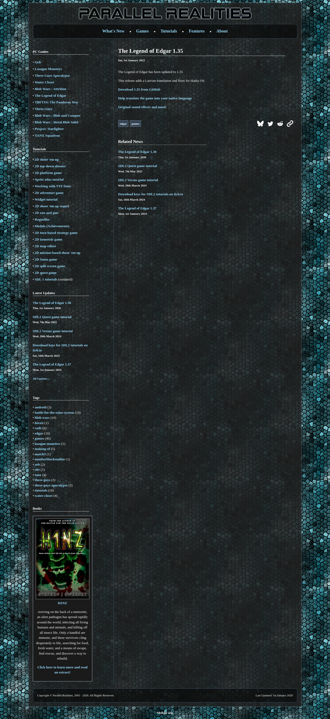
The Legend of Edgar (50, 96)
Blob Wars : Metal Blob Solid (56, 122)
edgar (39, 433)
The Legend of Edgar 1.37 (52, 364)
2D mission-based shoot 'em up (57, 253)
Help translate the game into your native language (155, 98)
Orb (38, 62)
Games (142, 31)
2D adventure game (49, 193)
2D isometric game (48, 239)
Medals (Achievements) (52, 226)
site (37, 470)
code (38, 428)
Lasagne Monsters (48, 69)
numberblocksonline (50, 459)
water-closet (44, 496)
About (222, 31)
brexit (39, 423)
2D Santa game (46, 259)
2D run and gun (46, 213)
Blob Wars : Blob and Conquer (58, 115)
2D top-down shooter (50, 166)
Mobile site (165, 713)
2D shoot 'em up (47, 159)
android (40, 407)
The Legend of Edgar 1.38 (52, 303)
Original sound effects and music (142, 107)
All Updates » (41, 378)
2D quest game (46, 273)
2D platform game (48, 173)
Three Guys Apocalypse (52, 76)
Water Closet (44, 82)
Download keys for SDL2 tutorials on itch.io (150, 194)
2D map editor (45, 246)
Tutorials (169, 31)
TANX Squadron (47, 135)
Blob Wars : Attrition (50, 89)
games (39, 438)
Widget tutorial (46, 199)
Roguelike (42, 219)
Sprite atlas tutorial (49, 179)
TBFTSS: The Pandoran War (56, 102)
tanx (38, 475)
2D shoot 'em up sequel (52, 206)
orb (37, 464)
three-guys (42, 480)
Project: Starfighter (49, 129)
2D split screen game (50, 266)
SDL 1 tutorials (46, 279)
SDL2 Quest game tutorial (52, 317)
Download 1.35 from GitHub (139, 89)
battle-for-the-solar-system (54, 413)
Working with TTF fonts (53, 186)
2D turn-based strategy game (56, 233)
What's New (113, 31)
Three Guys (43, 109)
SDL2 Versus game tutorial (53, 331)
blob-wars (42, 418)
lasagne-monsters (47, 444)
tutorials (41, 490)
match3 (40, 454)
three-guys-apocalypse (51, 485)
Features (197, 31)
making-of (42, 449)
